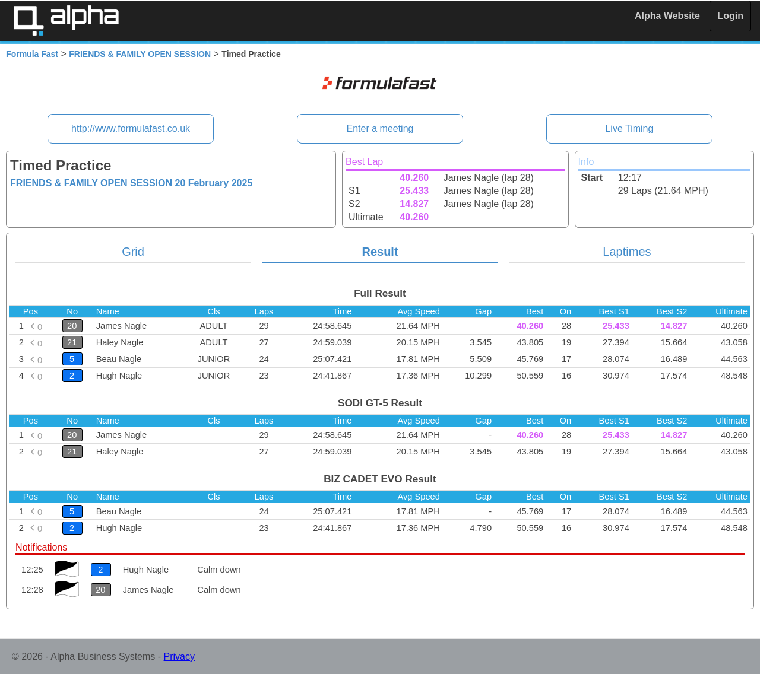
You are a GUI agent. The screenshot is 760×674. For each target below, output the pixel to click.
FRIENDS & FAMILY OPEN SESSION (140, 54)
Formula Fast (32, 54)
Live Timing (629, 128)
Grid (133, 251)
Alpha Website (667, 16)
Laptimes (627, 251)
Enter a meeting (380, 128)
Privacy (179, 656)
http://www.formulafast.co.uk (130, 128)
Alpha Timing (66, 20)
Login (730, 16)
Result (380, 251)
